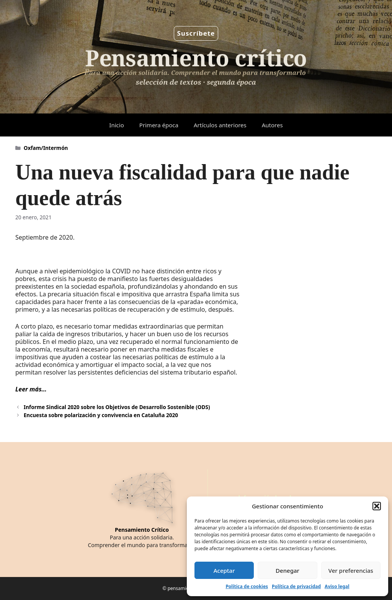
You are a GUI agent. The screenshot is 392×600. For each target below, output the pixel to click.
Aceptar (224, 570)
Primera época (158, 125)
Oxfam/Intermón (46, 147)
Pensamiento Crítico (142, 529)
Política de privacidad (296, 586)
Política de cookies (246, 586)
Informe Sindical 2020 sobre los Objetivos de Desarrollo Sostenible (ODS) (117, 407)
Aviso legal (337, 586)
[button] (377, 506)
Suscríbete (196, 33)
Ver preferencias (350, 570)
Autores (272, 125)
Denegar (287, 570)
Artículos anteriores (220, 125)
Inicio (116, 125)
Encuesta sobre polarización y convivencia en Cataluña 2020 (101, 415)
